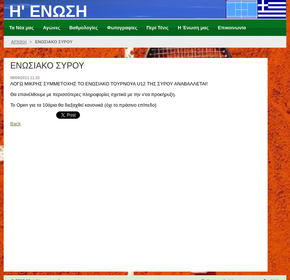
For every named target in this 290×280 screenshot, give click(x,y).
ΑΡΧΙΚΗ (18, 42)
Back (15, 123)
